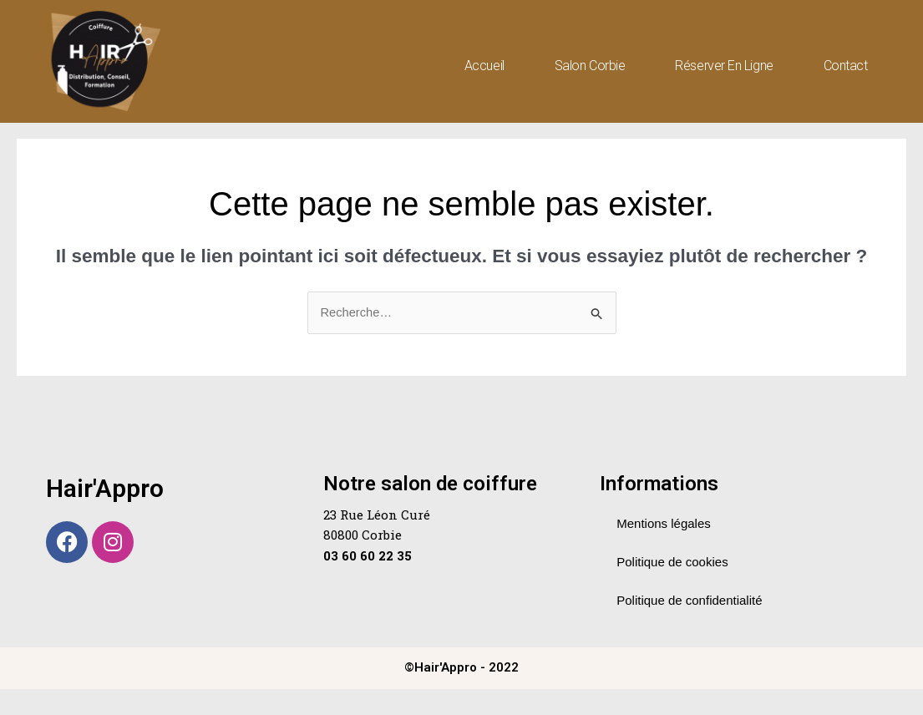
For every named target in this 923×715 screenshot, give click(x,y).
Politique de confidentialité (689, 626)
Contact (846, 66)
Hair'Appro (105, 514)
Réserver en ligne (724, 66)
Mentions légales (663, 549)
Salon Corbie (590, 66)
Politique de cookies (672, 588)
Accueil (484, 66)
